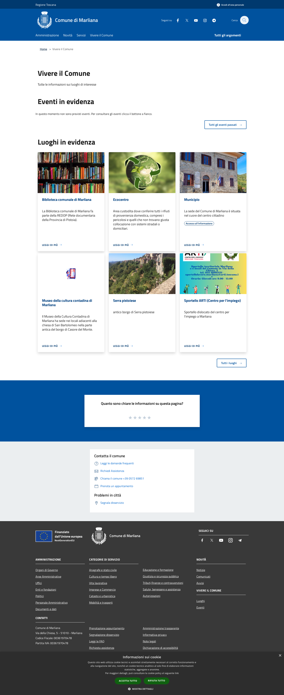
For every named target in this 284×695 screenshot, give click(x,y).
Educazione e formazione (158, 570)
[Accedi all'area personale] (230, 5)
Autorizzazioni (151, 596)
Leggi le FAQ (96, 641)
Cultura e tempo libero (103, 576)
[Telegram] (212, 20)
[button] (142, 689)
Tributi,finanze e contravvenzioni (163, 583)
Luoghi (200, 601)
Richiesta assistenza (101, 648)
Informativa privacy (155, 635)
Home (43, 49)
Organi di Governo (47, 570)
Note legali (149, 641)
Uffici (39, 583)
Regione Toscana (46, 5)
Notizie (200, 570)
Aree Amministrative (48, 576)
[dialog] (142, 673)
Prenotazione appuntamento (106, 628)
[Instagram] (203, 20)
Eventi (200, 607)
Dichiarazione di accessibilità (160, 648)
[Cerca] (244, 20)
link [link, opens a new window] (177, 673)
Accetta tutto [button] (128, 680)
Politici (40, 596)
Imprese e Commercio (102, 589)
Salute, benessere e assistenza (162, 589)
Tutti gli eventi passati (225, 124)
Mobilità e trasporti (101, 602)
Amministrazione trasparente (161, 628)
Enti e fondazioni (46, 589)
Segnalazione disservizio (104, 635)
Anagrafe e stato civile (103, 570)
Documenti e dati (46, 609)
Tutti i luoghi (231, 363)
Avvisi (200, 583)
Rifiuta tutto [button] (156, 680)
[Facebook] (175, 20)
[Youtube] (194, 20)
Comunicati (203, 576)
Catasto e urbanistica (102, 596)
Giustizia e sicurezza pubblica (161, 576)
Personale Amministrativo (52, 602)
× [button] (280, 655)
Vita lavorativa (98, 583)
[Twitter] (184, 20)
